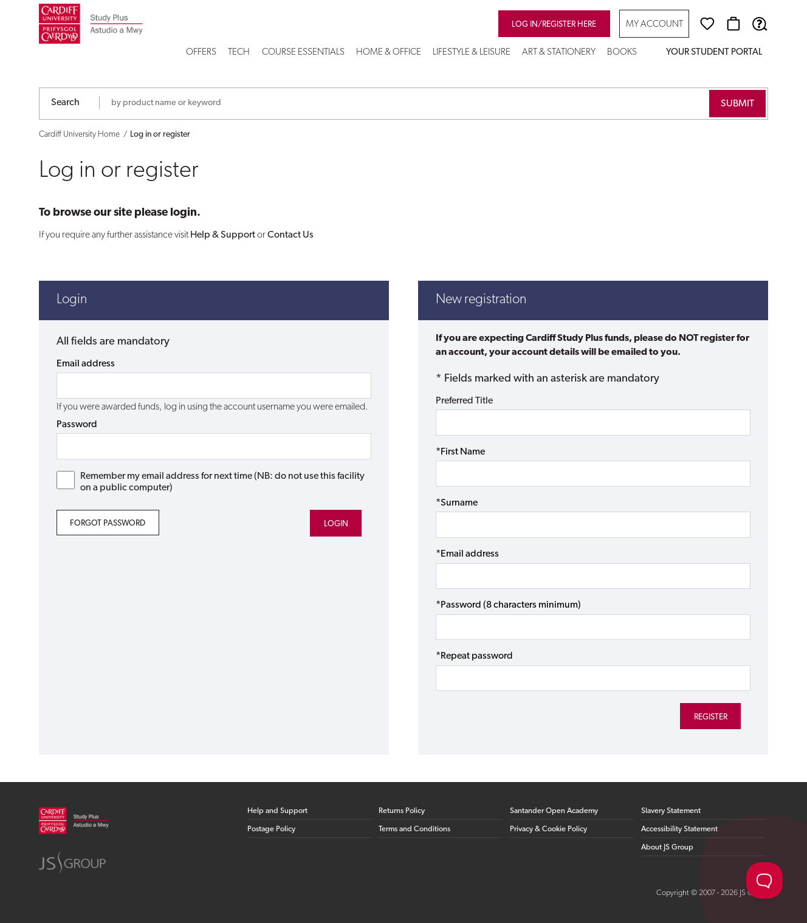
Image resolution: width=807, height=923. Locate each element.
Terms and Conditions (414, 829)
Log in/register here (554, 25)
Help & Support (222, 235)
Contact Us (290, 235)
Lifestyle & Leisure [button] (471, 52)
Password (77, 425)
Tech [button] (239, 52)
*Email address (467, 554)
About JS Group (667, 847)
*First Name (460, 452)
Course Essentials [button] (303, 52)
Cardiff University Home (79, 135)
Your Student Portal (714, 52)
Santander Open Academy (554, 811)
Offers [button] (201, 52)
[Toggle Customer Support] (764, 880)
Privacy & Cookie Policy (548, 829)
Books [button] (622, 52)
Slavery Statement (671, 811)
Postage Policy (271, 829)
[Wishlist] (707, 23)
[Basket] (733, 23)
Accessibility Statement (679, 829)
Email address (86, 364)
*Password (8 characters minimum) (508, 605)
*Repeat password (474, 656)
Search (65, 103)
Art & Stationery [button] (559, 52)
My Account (654, 24)
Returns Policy (402, 811)
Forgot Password (107, 523)
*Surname (457, 503)
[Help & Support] (759, 23)
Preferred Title (464, 401)
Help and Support (277, 811)
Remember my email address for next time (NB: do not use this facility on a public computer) (211, 482)
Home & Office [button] (388, 52)
